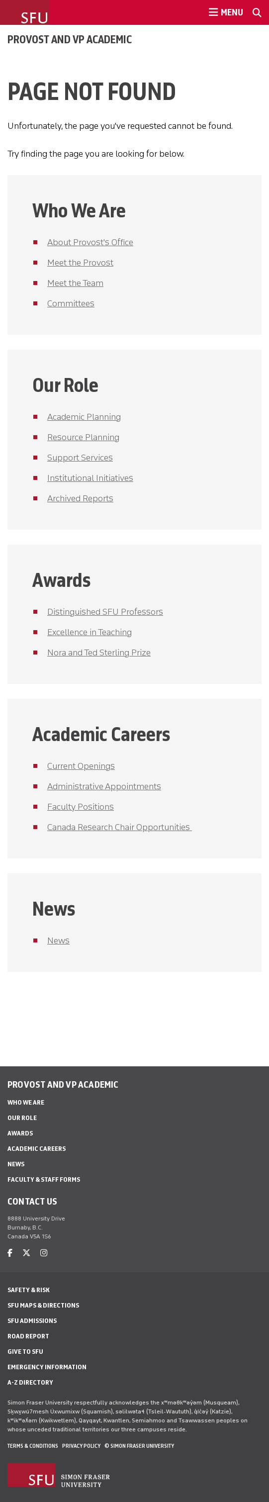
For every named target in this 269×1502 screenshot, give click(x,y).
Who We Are (25, 1102)
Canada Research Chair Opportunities (119, 827)
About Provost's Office (90, 242)
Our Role (22, 1118)
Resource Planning (83, 437)
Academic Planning (84, 416)
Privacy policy (81, 1445)
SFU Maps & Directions (43, 1305)
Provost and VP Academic (69, 39)
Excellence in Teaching (89, 632)
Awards (20, 1133)
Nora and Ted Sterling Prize (99, 652)
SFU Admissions (32, 1320)
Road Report (28, 1336)
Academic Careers (36, 1148)
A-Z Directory (30, 1382)
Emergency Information (47, 1367)
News (58, 940)
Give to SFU (25, 1351)
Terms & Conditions (32, 1445)
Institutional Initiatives (90, 477)
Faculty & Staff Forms (43, 1179)
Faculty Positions (80, 806)
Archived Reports (80, 498)
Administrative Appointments (104, 786)
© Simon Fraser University (139, 1445)
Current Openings (81, 765)
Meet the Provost (80, 262)
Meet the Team (75, 283)
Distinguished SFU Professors (105, 611)
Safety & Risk (28, 1290)
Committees (70, 303)
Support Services (80, 457)
